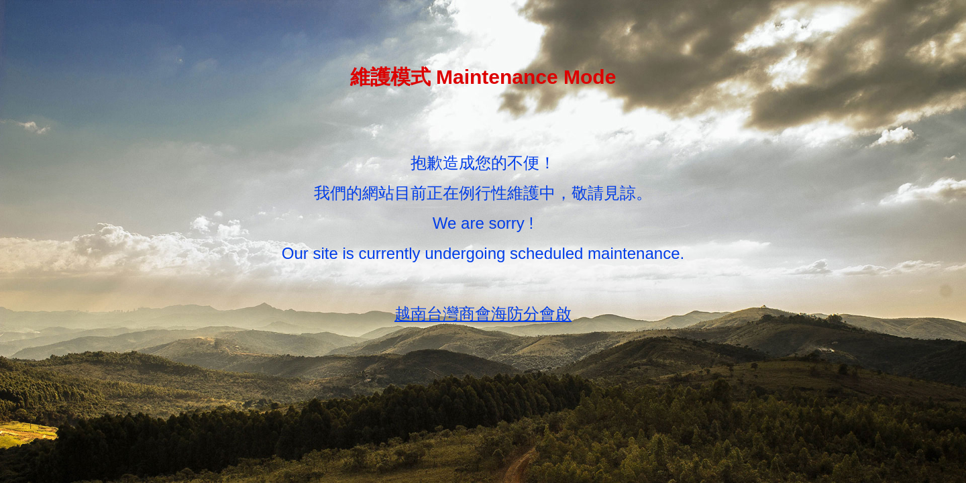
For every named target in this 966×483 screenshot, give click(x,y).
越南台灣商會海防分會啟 (483, 314)
